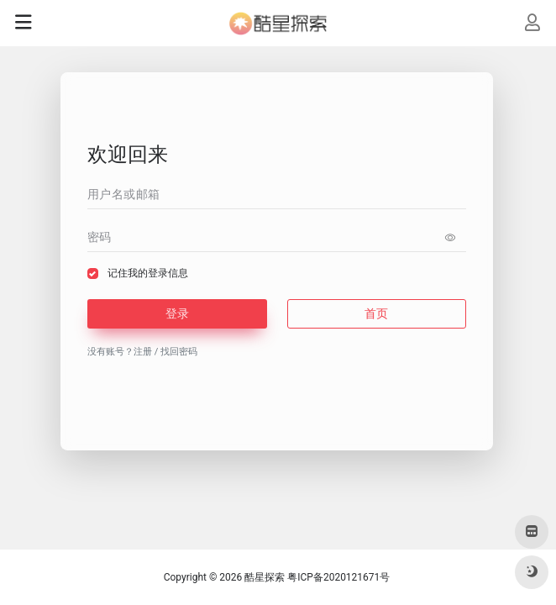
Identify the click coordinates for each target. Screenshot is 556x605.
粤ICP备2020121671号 (338, 577)
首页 (376, 313)
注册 (143, 351)
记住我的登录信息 (148, 273)
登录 (177, 313)
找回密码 (178, 351)
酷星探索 (264, 577)
